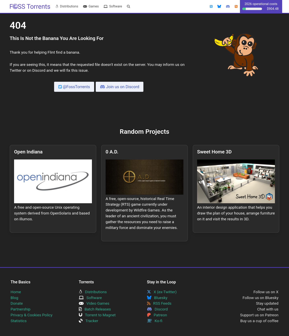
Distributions (67, 6)
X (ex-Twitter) (162, 292)
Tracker (88, 321)
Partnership (21, 309)
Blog (14, 297)
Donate (17, 303)
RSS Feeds (159, 303)
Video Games (94, 303)
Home (16, 292)
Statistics (19, 321)
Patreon (157, 315)
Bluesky (157, 297)
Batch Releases (95, 309)
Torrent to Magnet (97, 315)
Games (91, 6)
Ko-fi (154, 321)
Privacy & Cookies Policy (31, 315)
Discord (157, 309)
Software (113, 6)
